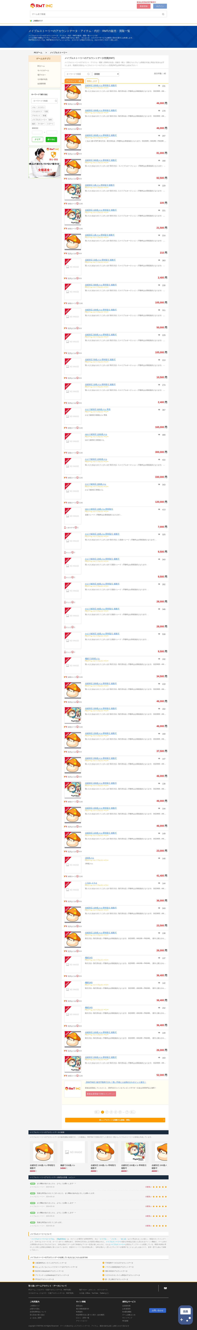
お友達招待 (126, 1309)
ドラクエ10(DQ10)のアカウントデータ (119, 1267)
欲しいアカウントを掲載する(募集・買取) (131, 1120)
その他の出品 (42, 79)
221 (163, 210)
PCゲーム (38, 52)
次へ (132, 1112)
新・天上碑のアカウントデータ (116, 1279)
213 (163, 360)
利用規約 (79, 1312)
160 (163, 161)
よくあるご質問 (35, 1318)
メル (33, 107)
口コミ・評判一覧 (82, 1318)
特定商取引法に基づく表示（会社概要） (91, 1315)
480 (163, 435)
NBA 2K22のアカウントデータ (116, 1271)
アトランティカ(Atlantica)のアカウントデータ (52, 1275)
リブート (50, 124)
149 (163, 833)
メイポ (113, 1239)
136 (163, 784)
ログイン (160, 6)
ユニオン (41, 107)
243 (163, 908)
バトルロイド (37, 111)
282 (163, 584)
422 (163, 460)
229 (163, 186)
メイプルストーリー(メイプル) (42, 1239)
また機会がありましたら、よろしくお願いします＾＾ (56, 1183)
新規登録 (143, 6)
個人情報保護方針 (82, 1309)
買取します (92, 81)
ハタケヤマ (70, 528)
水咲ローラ (72, 204)
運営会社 (79, 1306)
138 (163, 933)
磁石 (33, 124)
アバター (41, 124)
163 (163, 1058)
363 (163, 260)
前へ (97, 1112)
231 (163, 86)
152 (163, 1008)
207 (163, 136)
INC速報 (125, 1321)
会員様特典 (41, 84)
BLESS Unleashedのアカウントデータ (49, 1271)
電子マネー (41, 75)
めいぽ (123, 1239)
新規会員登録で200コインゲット (101, 1094)
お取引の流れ (35, 1309)
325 (163, 534)
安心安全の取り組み (37, 1315)
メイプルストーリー (58, 52)
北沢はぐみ (72, 104)
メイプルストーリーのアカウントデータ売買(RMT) (90, 58)
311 (163, 310)
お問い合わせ (157, 1310)
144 (163, 809)
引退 (46, 111)
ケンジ (68, 553)
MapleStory (61, 1239)
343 (163, 485)
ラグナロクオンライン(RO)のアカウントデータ (122, 1275)
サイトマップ (127, 1318)
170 (163, 111)
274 (163, 385)
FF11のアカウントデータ (44, 1279)
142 (163, 983)
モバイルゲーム (43, 70)
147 (163, 759)
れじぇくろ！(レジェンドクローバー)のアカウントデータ (56, 1267)
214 (163, 235)
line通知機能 (126, 1312)
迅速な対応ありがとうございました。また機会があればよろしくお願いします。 (66, 1193)
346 (163, 609)
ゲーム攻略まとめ (128, 1315)
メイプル (103, 1239)
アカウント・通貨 (74, 81)
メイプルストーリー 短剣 (42, 120)
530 (163, 634)
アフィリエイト (82, 1321)
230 (163, 285)
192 (163, 659)
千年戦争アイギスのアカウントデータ (119, 1263)
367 (163, 410)
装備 (44, 116)
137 (163, 958)
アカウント (36, 116)
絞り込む (51, 139)
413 (163, 510)
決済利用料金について (38, 1312)
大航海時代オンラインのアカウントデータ (50, 1263)
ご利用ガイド (36, 21)
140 (163, 858)
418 (163, 684)
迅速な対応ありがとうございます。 (50, 1222)
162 (163, 709)
